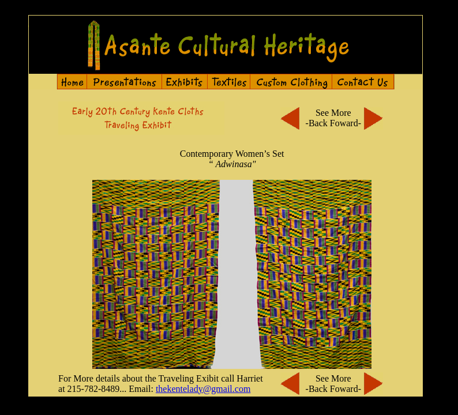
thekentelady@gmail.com (203, 389)
